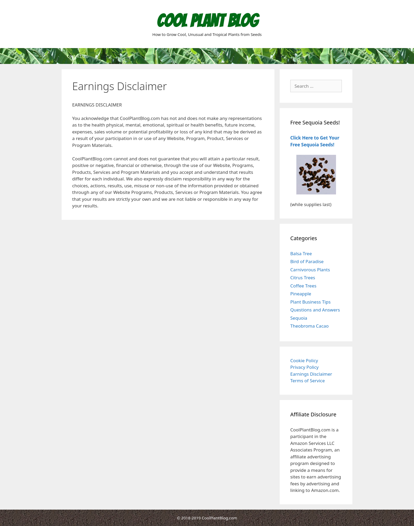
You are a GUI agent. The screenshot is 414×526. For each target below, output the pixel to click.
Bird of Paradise (307, 261)
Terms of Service (307, 381)
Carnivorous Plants (310, 270)
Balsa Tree (301, 253)
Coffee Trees (303, 286)
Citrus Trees (302, 277)
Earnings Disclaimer (311, 374)
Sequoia (298, 318)
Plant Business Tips (310, 302)
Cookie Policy (304, 360)
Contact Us (77, 56)
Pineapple (300, 294)
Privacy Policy (304, 367)
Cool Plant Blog (207, 21)
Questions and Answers (315, 310)
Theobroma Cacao (309, 326)
